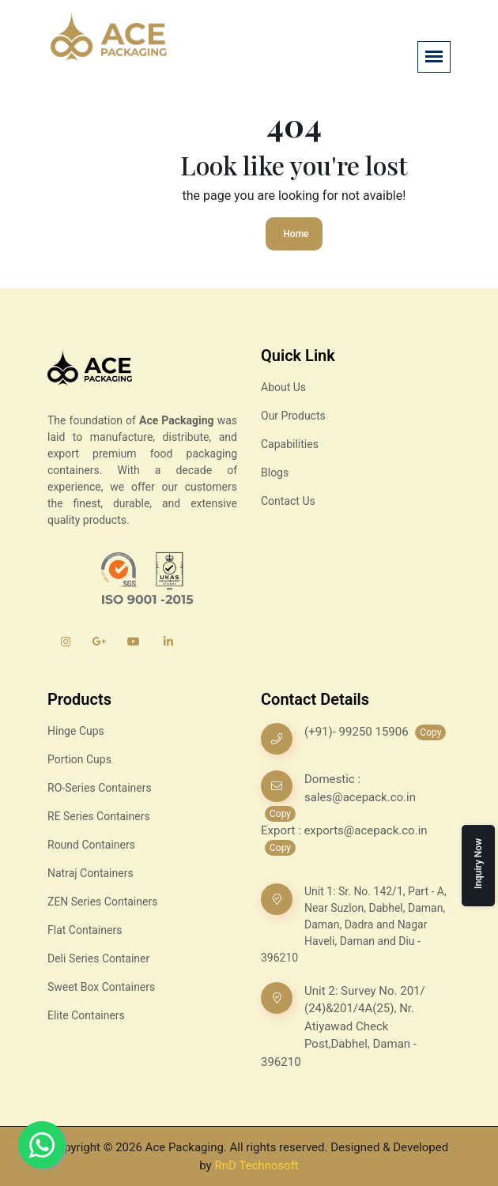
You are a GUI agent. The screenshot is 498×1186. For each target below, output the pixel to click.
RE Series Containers (98, 816)
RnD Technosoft (256, 1165)
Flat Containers (84, 930)
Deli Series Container (98, 958)
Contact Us (288, 501)
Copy (430, 732)
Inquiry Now (478, 863)
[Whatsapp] (42, 1145)
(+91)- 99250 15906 (357, 732)
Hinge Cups (75, 731)
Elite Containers (86, 1015)
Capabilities (290, 444)
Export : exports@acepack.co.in (344, 830)
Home (295, 233)
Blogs (275, 472)
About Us (283, 387)
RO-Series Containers (99, 787)
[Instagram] (65, 650)
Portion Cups (79, 759)
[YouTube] (134, 650)
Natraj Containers (90, 873)
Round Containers (91, 844)
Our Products (293, 415)
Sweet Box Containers (101, 987)
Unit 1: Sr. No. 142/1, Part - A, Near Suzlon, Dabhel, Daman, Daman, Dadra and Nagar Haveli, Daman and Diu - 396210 (354, 924)
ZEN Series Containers (102, 901)
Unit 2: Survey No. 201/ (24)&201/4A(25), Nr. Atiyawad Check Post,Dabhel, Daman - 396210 (343, 1026)
